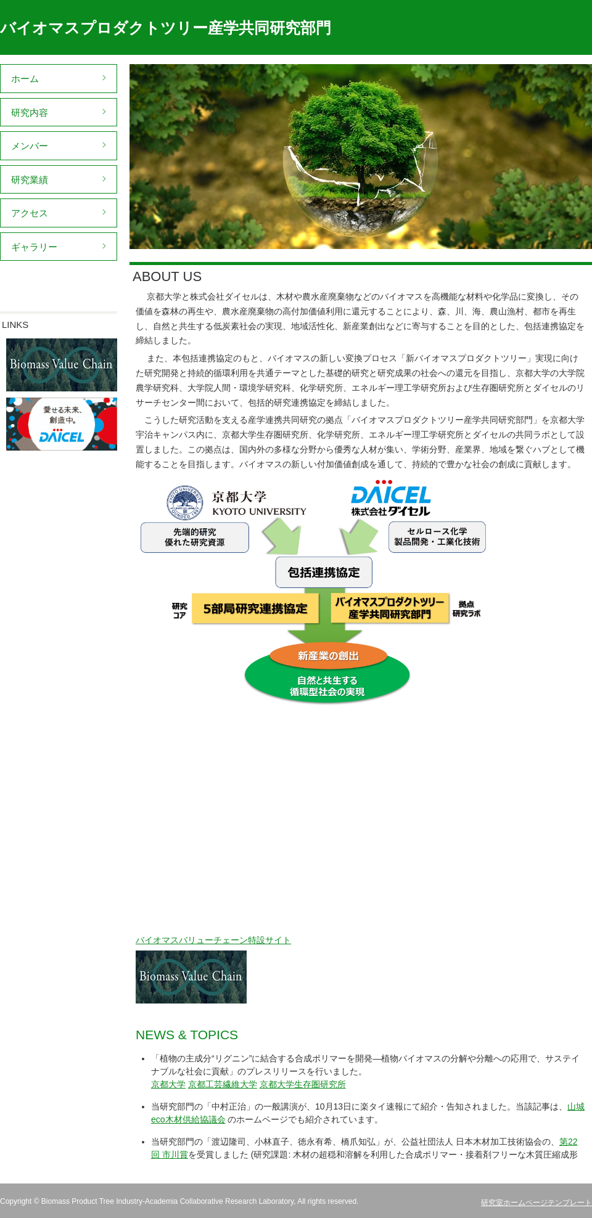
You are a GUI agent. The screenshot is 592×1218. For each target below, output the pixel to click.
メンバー (29, 146)
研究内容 (29, 112)
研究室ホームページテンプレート (536, 1202)
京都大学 (168, 1084)
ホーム (25, 78)
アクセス (29, 213)
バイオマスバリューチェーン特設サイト (213, 940)
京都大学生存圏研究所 (303, 1084)
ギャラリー (34, 247)
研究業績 (29, 179)
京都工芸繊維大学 (222, 1084)
